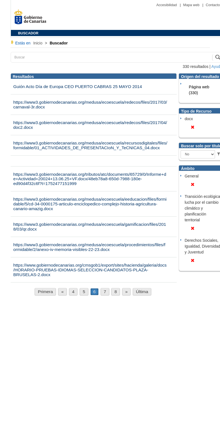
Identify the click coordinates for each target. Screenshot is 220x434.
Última (142, 291)
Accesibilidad (167, 5)
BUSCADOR (28, 33)
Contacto (213, 5)
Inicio (38, 43)
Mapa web (191, 5)
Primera (45, 291)
